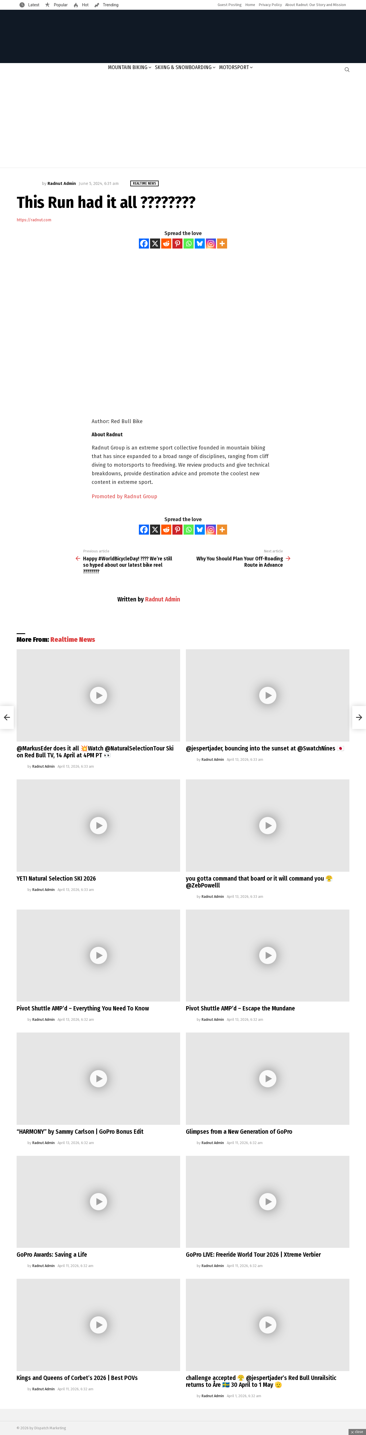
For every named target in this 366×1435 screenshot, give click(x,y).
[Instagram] (211, 243)
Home (250, 5)
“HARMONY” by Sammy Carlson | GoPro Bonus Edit (80, 1131)
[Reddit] (166, 243)
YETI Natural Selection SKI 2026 (56, 878)
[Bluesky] (200, 243)
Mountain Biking (127, 67)
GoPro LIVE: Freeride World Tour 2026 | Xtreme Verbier (253, 1254)
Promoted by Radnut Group (124, 496)
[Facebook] (144, 243)
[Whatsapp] (189, 243)
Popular (60, 5)
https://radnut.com (34, 220)
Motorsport (234, 67)
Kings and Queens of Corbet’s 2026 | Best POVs (77, 1378)
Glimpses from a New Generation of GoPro (239, 1131)
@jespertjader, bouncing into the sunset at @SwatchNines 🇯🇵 (265, 748)
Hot (84, 5)
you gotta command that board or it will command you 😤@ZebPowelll (259, 882)
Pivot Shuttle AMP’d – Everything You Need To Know (83, 1008)
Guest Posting (230, 5)
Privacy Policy (270, 5)
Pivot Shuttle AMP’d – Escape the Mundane (240, 1008)
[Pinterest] (177, 243)
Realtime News (72, 640)
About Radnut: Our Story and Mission (315, 5)
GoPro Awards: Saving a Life (52, 1254)
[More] (222, 243)
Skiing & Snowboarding (183, 67)
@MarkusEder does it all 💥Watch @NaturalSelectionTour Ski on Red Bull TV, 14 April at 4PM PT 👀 (95, 752)
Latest (33, 5)
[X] (155, 243)
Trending (110, 5)
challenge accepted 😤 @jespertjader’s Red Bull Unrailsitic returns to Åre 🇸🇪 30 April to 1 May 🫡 (261, 1381)
